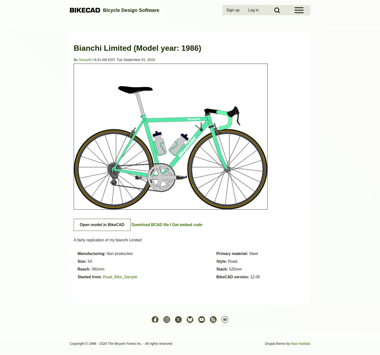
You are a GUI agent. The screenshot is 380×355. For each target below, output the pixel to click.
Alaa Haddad (300, 344)
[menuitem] (233, 10)
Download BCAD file (150, 225)
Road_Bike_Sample (120, 277)
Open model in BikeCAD (102, 225)
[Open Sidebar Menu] (299, 10)
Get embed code (187, 225)
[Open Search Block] (277, 10)
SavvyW (85, 60)
